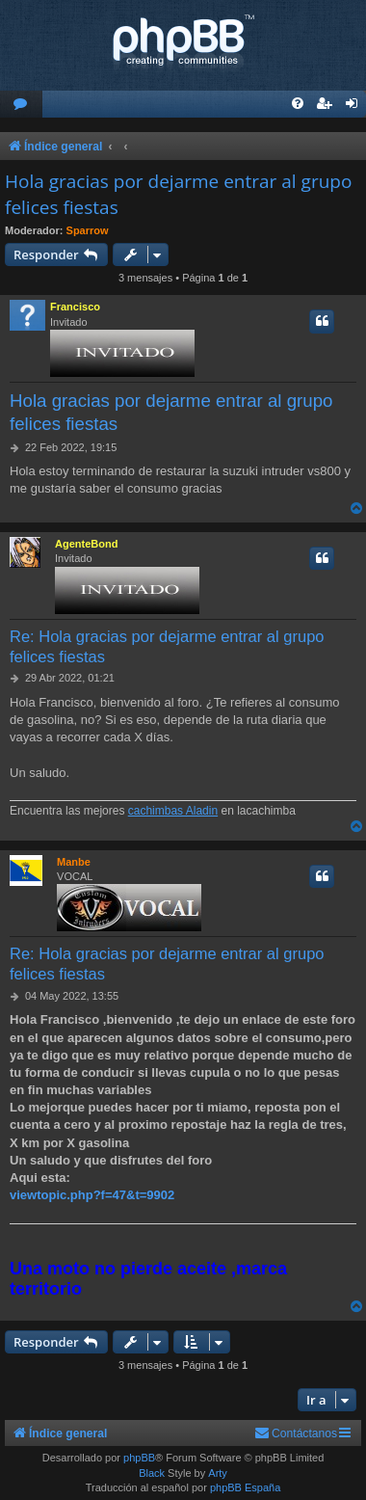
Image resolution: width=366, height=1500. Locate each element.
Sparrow (87, 230)
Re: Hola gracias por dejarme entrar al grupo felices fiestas (167, 646)
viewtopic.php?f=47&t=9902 (92, 1195)
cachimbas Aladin (173, 810)
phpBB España (245, 1487)
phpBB (139, 1457)
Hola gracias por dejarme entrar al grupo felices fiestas (178, 194)
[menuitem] (21, 105)
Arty (217, 1473)
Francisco (75, 306)
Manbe (74, 862)
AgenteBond (86, 543)
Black (152, 1473)
